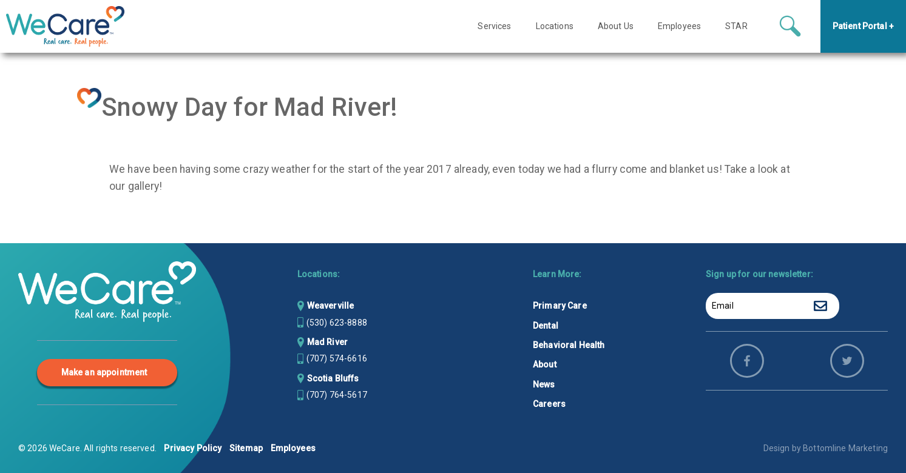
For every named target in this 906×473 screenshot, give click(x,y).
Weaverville (330, 305)
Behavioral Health (568, 345)
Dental (545, 325)
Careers (549, 404)
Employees (293, 448)
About (544, 364)
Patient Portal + (863, 27)
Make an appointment (104, 372)
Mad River (327, 342)
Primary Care (560, 305)
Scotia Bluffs (333, 378)
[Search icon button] (790, 27)
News (544, 384)
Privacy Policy (192, 448)
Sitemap (246, 448)
